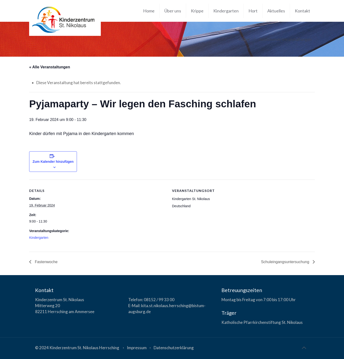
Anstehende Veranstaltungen (285, 39)
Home (244, 39)
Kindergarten (38, 237)
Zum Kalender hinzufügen (53, 161)
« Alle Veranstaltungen (49, 67)
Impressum (137, 347)
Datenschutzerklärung (174, 347)
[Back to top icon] (304, 348)
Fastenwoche (46, 262)
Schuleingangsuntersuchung (285, 262)
